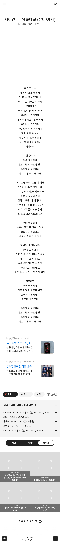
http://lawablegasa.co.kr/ (18, 361)
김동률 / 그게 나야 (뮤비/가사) (17, 417)
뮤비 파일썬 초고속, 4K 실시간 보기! (19, 343)
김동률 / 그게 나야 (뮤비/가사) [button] (45, 467)
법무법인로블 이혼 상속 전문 (19, 366)
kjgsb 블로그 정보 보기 (55, 4)
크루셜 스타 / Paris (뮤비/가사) (17, 426)
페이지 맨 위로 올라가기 (55, 538)
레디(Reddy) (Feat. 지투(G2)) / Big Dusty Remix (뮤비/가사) (30, 412)
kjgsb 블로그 (4, 538)
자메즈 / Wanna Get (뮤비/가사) (18, 421)
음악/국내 (38, 24)
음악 (6, 405)
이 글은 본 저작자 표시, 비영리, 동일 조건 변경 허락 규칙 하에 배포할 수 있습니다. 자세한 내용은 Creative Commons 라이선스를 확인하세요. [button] (51, 394)
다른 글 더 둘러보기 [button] (28, 521)
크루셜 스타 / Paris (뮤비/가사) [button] (45, 497)
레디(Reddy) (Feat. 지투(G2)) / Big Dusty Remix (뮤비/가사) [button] (15, 467)
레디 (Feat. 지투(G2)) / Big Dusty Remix (23, 430)
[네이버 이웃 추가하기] (39, 394)
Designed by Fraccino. (30, 540)
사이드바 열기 (4, 4)
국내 (13, 405)
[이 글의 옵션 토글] (15, 394)
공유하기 (29, 443)
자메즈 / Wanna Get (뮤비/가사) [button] (15, 497)
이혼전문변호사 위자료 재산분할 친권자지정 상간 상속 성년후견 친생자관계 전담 (19, 372)
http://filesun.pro (14, 338)
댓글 (14, 443)
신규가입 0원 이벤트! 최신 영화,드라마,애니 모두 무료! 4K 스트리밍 (20, 349)
